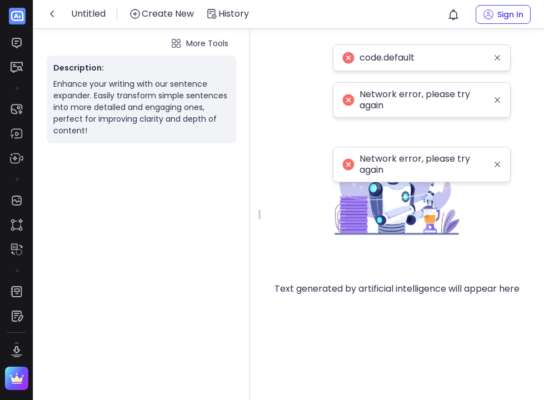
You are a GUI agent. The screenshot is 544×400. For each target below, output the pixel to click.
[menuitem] (16, 42)
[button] (453, 14)
